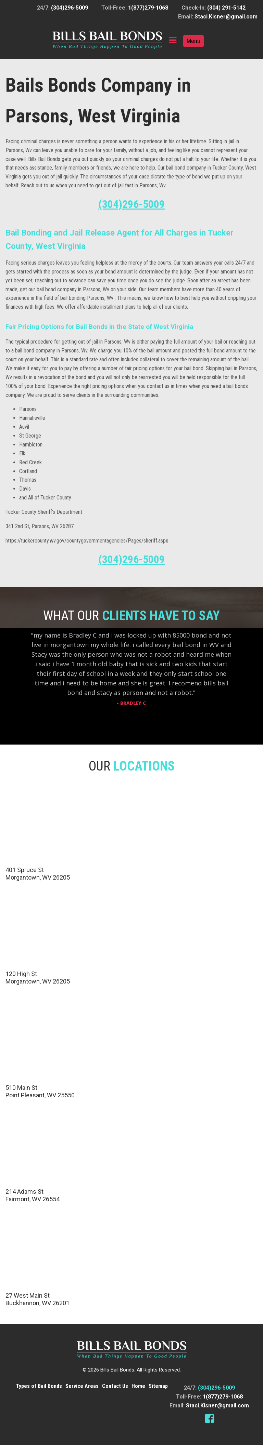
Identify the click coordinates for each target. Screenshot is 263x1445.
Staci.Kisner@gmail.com (226, 16)
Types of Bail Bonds (39, 1386)
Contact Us (115, 1386)
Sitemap (158, 1386)
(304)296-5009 (69, 7)
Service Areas (82, 1386)
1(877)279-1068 (148, 7)
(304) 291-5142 (226, 7)
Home (138, 1386)
